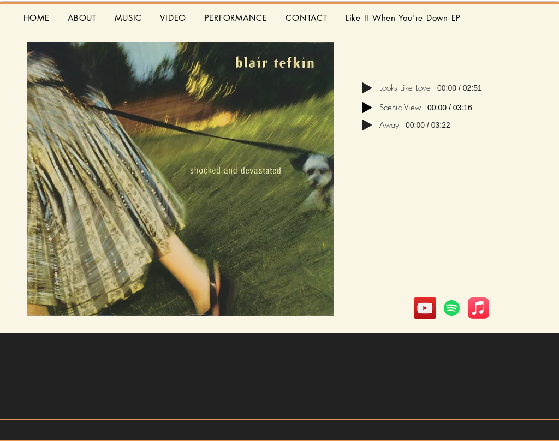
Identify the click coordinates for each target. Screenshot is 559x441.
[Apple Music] (478, 308)
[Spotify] (451, 308)
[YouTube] (425, 308)
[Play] (367, 87)
